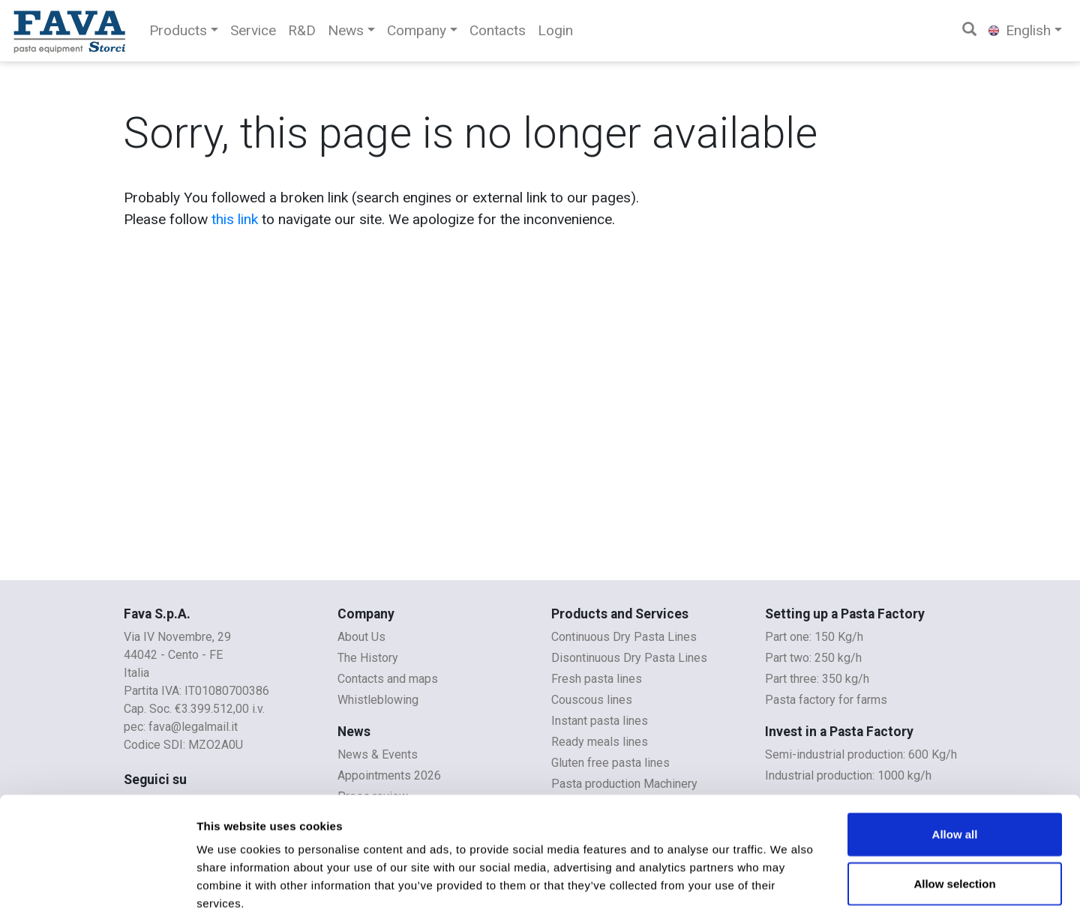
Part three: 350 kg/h (817, 679)
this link (235, 219)
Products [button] (178, 30)
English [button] (1019, 30)
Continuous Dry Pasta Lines (624, 637)
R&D (302, 30)
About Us (362, 637)
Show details (787, 889)
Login (555, 30)
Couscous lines (591, 700)
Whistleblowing (378, 700)
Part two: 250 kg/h (813, 658)
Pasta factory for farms (826, 700)
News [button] (346, 30)
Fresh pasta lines (596, 679)
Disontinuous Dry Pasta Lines (629, 658)
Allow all (955, 759)
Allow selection (954, 809)
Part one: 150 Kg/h (814, 637)
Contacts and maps (388, 679)
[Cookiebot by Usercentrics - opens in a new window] (97, 890)
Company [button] (416, 30)
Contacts (498, 30)
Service (253, 30)
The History (368, 658)
